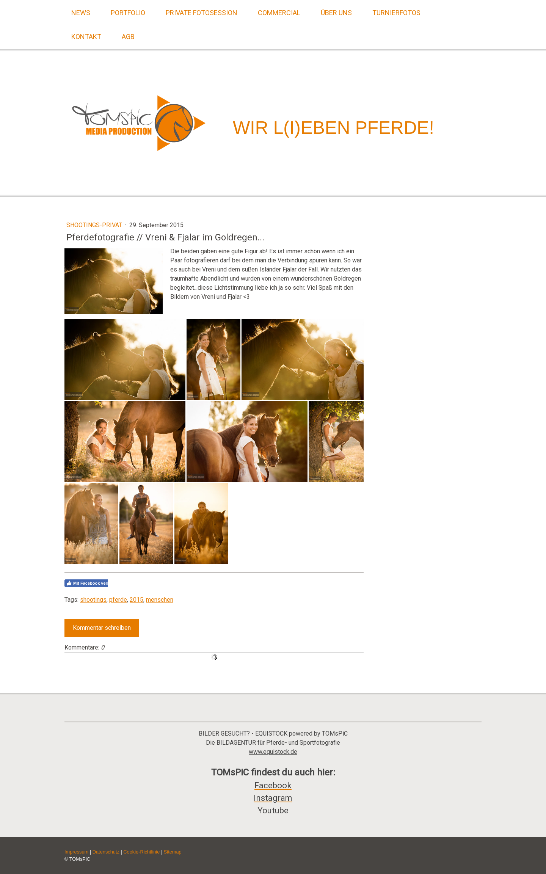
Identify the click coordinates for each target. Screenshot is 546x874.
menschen (159, 599)
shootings (93, 599)
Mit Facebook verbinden (93, 583)
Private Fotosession (201, 13)
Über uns (336, 13)
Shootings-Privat (95, 225)
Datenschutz (106, 852)
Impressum (76, 852)
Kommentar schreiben (102, 627)
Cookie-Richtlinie (141, 852)
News (80, 13)
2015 (136, 599)
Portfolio (128, 13)
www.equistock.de (273, 751)
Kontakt (86, 37)
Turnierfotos (396, 13)
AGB (128, 37)
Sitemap (173, 852)
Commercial (279, 13)
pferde (118, 599)
